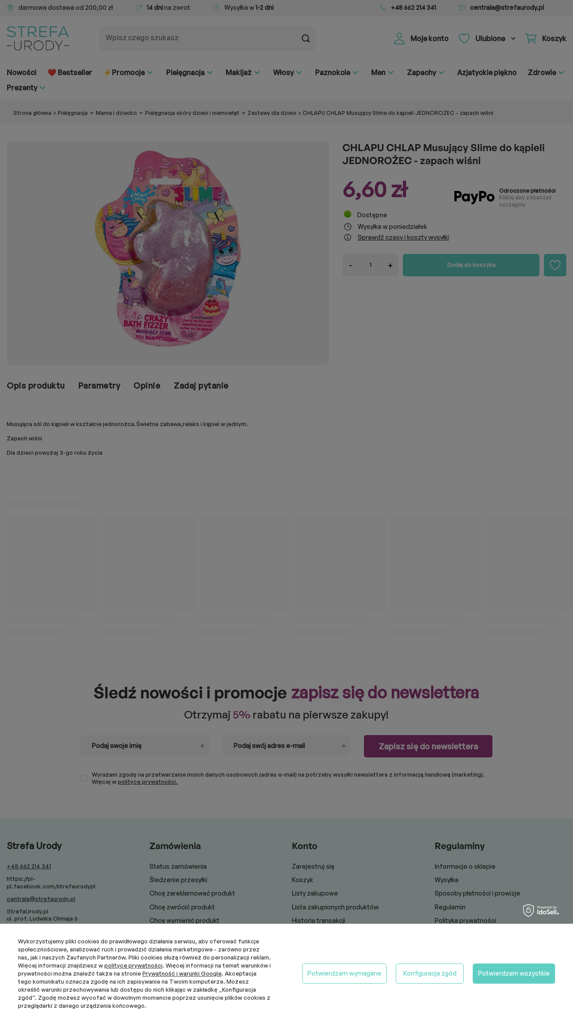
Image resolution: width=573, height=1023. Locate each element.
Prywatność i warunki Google (182, 973)
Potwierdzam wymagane (344, 973)
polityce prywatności (133, 965)
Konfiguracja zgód (430, 973)
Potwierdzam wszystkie (514, 973)
